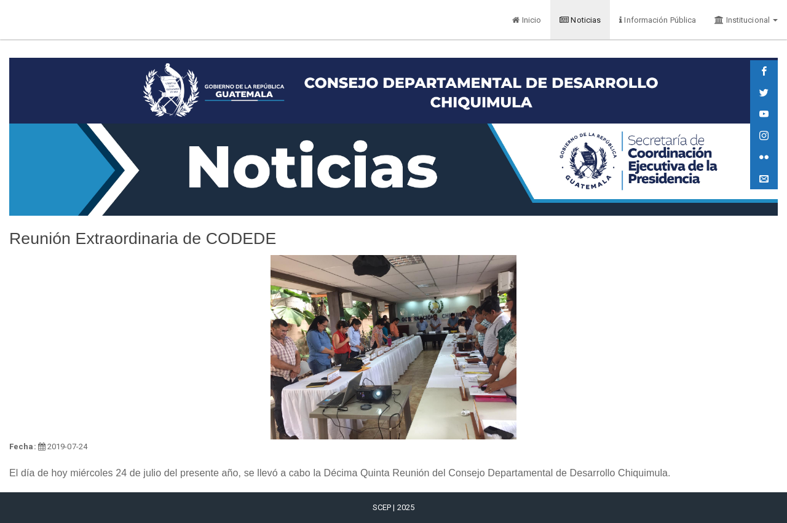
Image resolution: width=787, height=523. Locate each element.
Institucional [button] (746, 20)
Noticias (580, 20)
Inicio (526, 20)
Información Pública (657, 20)
